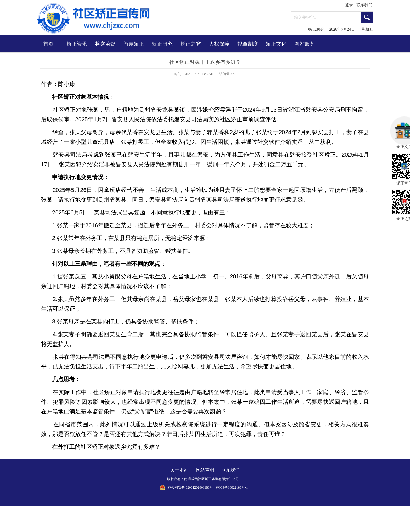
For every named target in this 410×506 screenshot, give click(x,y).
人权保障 (219, 44)
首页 (48, 44)
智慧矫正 (134, 44)
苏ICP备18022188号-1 (232, 487)
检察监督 (105, 44)
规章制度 (247, 44)
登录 (349, 5)
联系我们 (364, 5)
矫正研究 (162, 44)
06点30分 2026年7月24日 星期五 (340, 29)
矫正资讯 (77, 44)
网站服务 (304, 44)
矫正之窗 (191, 44)
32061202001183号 (199, 487)
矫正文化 (276, 44)
